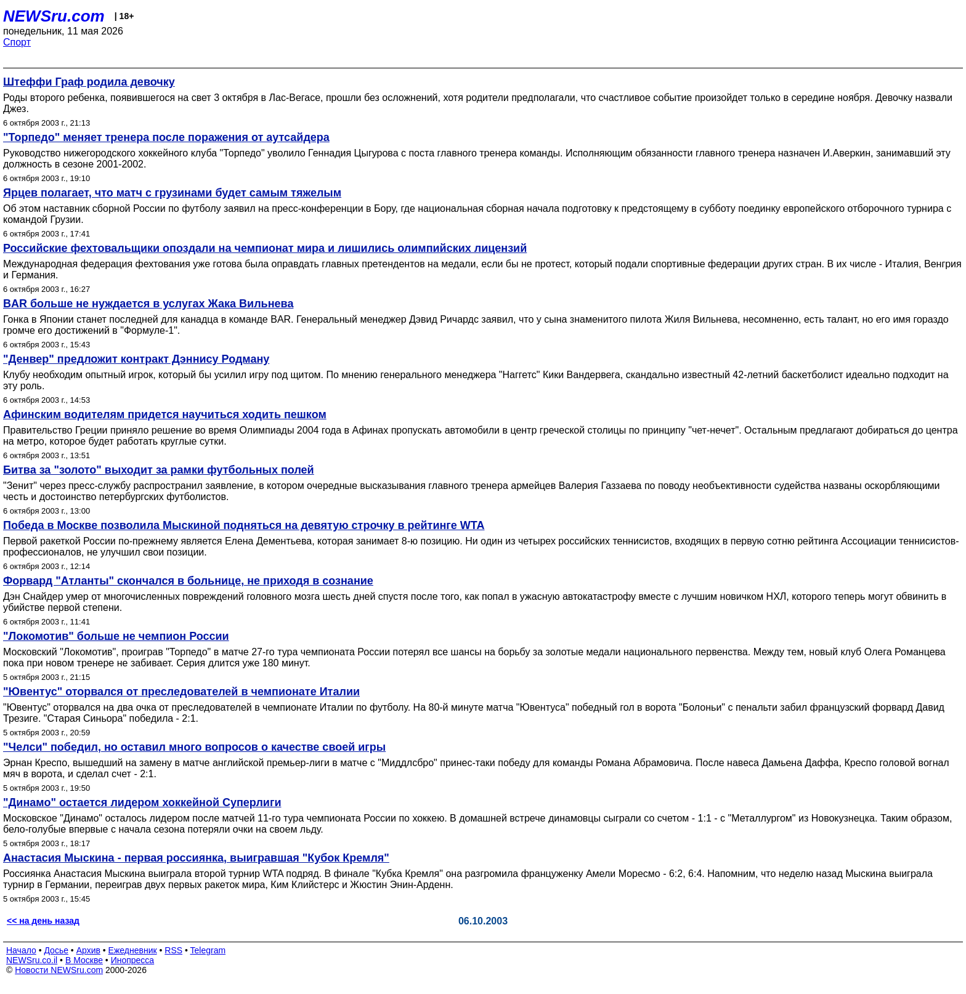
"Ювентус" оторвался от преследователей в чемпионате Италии (181, 691)
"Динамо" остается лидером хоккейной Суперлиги (142, 802)
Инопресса (133, 960)
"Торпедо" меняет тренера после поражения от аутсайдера (166, 137)
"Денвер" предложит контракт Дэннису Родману (136, 359)
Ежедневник (132, 950)
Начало (21, 950)
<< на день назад (43, 921)
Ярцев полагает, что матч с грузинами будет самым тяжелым (172, 193)
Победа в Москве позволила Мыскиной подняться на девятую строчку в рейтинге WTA (243, 525)
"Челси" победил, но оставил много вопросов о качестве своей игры (194, 747)
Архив (88, 950)
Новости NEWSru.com (59, 970)
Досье (56, 950)
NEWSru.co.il (31, 960)
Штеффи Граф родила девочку (89, 82)
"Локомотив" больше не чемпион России (116, 636)
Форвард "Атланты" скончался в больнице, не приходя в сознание (188, 581)
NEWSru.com (54, 16)
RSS (173, 950)
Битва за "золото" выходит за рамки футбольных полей (158, 470)
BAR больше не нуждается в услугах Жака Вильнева (148, 303)
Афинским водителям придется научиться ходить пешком (165, 414)
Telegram (208, 950)
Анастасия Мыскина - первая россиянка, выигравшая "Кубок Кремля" (196, 858)
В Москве (84, 960)
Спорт (17, 42)
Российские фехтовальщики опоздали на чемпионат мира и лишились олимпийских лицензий (265, 248)
